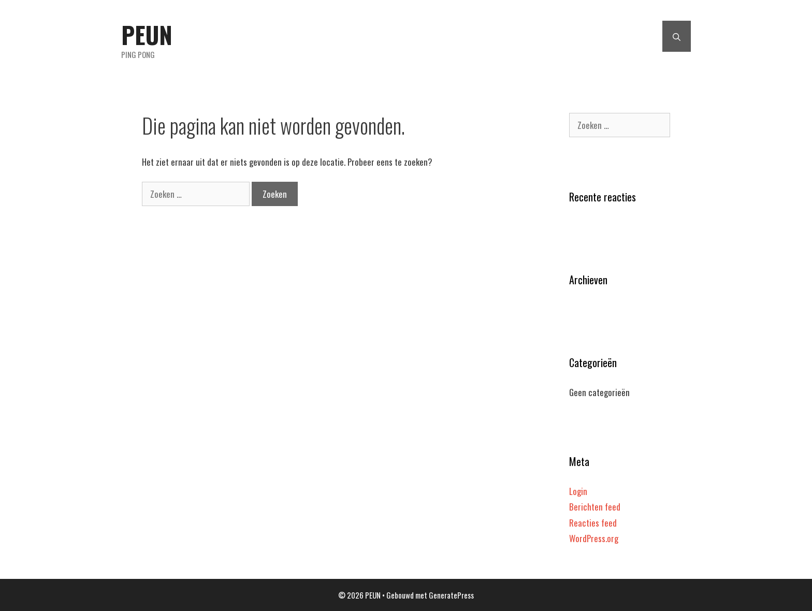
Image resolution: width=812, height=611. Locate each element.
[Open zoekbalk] (676, 36)
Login (578, 491)
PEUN (146, 34)
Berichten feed (594, 506)
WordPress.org (593, 538)
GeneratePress (451, 595)
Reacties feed (593, 522)
